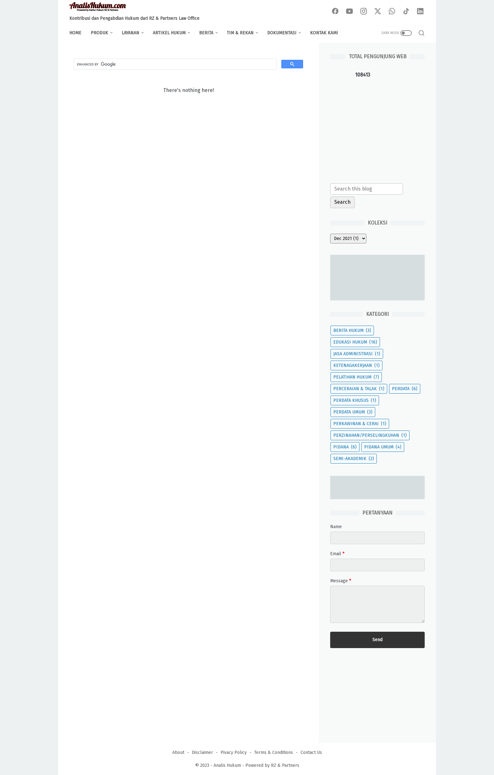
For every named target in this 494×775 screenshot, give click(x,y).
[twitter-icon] (377, 11)
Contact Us (311, 752)
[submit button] (377, 640)
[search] (175, 64)
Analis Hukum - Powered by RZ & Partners (256, 765)
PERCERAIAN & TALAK (358, 388)
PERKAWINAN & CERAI (359, 423)
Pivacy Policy (234, 752)
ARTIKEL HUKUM (169, 33)
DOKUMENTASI (281, 33)
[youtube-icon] (349, 11)
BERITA (206, 33)
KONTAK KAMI (324, 33)
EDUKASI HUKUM (355, 342)
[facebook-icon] (335, 11)
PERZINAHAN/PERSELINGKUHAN (370, 435)
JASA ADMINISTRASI (356, 353)
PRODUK (99, 33)
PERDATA (404, 388)
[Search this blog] (366, 189)
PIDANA (345, 447)
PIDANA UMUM (382, 447)
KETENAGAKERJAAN (356, 365)
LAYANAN (130, 33)
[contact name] (377, 538)
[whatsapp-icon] (392, 11)
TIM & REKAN (240, 33)
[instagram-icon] (363, 11)
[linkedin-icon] (420, 11)
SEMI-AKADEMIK (353, 458)
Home (75, 33)
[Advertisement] (377, 129)
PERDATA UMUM (352, 412)
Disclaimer (202, 752)
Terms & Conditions (273, 752)
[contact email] (377, 565)
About (178, 752)
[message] (377, 604)
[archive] (348, 238)
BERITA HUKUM (352, 330)
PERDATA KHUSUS (354, 400)
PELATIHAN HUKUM (356, 377)
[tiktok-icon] (406, 11)
